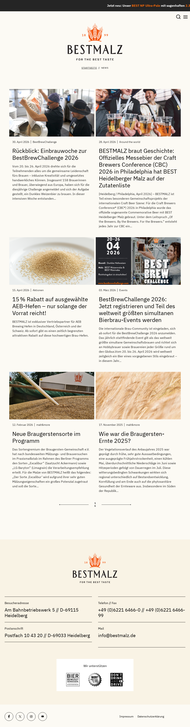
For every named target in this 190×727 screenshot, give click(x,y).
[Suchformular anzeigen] (178, 17)
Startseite (89, 67)
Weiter (116, 504)
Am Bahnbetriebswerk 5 (30, 610)
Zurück (74, 504)
